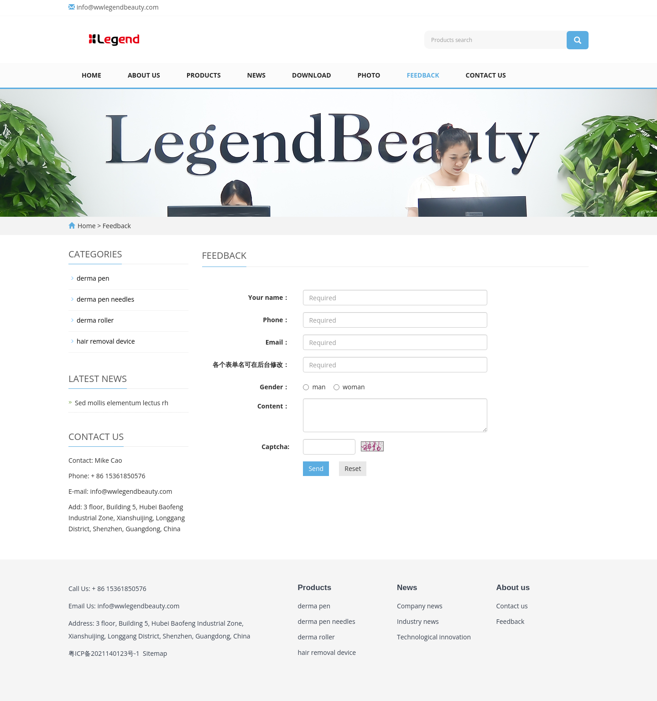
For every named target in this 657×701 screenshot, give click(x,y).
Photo (369, 75)
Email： (278, 342)
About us (144, 75)
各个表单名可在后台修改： (251, 364)
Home (91, 75)
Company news (420, 606)
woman (349, 386)
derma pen (93, 278)
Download (311, 75)
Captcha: (275, 446)
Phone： (276, 319)
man (314, 386)
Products (204, 75)
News (256, 75)
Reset (352, 468)
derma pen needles (105, 299)
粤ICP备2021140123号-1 (104, 653)
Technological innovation (434, 637)
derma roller (95, 320)
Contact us (486, 75)
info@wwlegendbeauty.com (118, 7)
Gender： (274, 386)
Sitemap (155, 653)
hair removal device (106, 341)
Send (315, 468)
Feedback (423, 75)
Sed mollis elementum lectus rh (121, 402)
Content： (273, 406)
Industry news (418, 621)
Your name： (268, 297)
